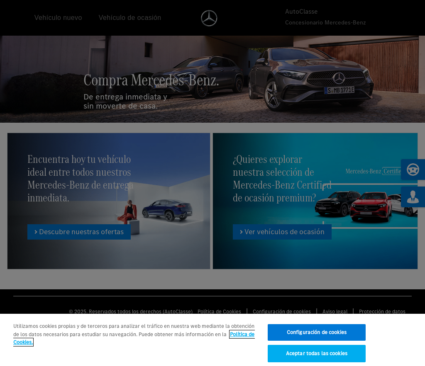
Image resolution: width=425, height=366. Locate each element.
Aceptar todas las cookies (316, 355)
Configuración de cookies (317, 334)
